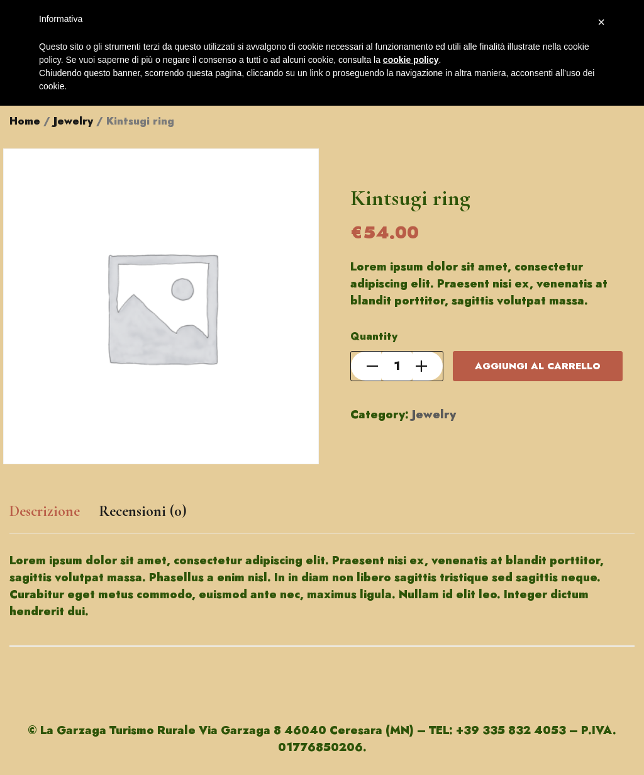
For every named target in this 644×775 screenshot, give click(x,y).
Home (24, 121)
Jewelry (73, 121)
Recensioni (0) (143, 511)
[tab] (44, 517)
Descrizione (44, 511)
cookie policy (411, 60)
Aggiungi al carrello (538, 366)
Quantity (373, 336)
